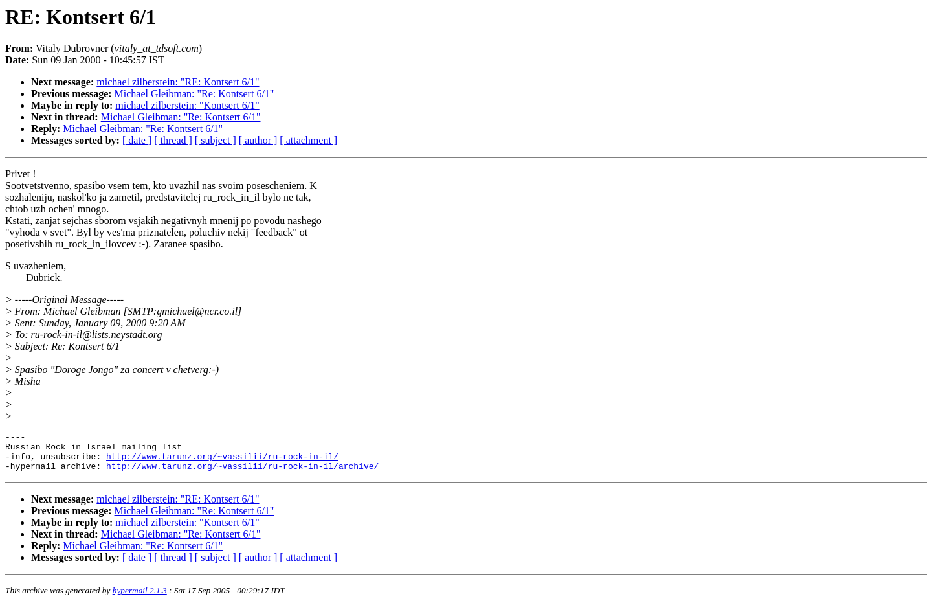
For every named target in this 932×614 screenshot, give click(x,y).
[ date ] (136, 140)
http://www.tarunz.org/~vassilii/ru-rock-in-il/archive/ (242, 473)
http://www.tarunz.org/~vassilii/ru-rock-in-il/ (222, 462)
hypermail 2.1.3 (140, 598)
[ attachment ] (308, 140)
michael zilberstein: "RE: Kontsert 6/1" (177, 81)
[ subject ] (215, 140)
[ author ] (258, 140)
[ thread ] (173, 140)
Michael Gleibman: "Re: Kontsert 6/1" (194, 93)
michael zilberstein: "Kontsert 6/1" (187, 105)
